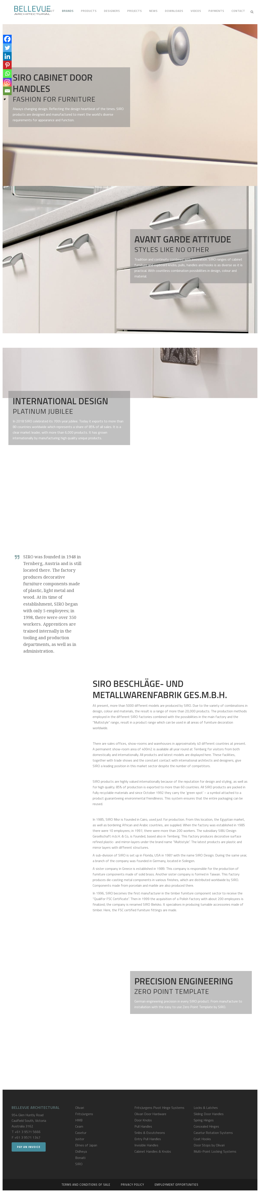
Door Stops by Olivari (209, 1145)
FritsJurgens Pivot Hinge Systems (159, 1107)
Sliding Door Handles (209, 1113)
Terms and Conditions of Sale (86, 1184)
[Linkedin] (7, 56)
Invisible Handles (146, 1145)
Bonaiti (80, 1157)
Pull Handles (143, 1126)
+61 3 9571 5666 (27, 1131)
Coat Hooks (202, 1138)
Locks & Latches (206, 1107)
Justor (79, 1138)
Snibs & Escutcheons (149, 1132)
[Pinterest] (7, 65)
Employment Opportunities (176, 1184)
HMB (79, 1120)
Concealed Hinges (206, 1126)
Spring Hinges (204, 1120)
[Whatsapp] (7, 73)
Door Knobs (143, 1120)
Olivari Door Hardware (150, 1113)
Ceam (79, 1126)
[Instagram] (7, 82)
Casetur (80, 1132)
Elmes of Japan (86, 1145)
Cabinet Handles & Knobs (152, 1151)
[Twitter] (7, 47)
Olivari (79, 1107)
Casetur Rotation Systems (213, 1132)
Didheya (81, 1151)
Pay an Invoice (28, 1147)
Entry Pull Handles (147, 1138)
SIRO (79, 1164)
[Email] (7, 91)
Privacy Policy (132, 1184)
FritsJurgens (84, 1113)
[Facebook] (7, 39)
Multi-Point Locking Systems (215, 1151)
